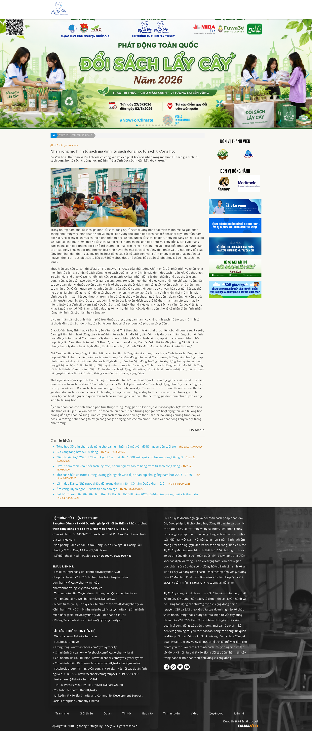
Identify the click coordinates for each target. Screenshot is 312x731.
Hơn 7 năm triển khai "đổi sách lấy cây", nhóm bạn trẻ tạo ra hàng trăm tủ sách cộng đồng (125, 467)
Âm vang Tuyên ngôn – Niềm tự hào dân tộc (99, 489)
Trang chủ (136, 9)
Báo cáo (196, 9)
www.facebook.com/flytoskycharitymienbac (112, 663)
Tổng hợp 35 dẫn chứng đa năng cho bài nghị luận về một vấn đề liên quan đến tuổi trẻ (130, 446)
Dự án (169, 9)
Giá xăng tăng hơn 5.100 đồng (91, 452)
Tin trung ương (82, 135)
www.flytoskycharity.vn (82, 636)
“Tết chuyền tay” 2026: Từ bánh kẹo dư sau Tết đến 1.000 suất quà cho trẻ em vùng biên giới (126, 459)
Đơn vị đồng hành (235, 171)
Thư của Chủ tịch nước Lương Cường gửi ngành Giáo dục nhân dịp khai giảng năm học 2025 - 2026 (128, 476)
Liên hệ (250, 9)
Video (194, 713)
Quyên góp (234, 9)
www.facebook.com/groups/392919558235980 (108, 674)
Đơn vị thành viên (235, 141)
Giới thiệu (154, 9)
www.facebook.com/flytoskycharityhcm (117, 658)
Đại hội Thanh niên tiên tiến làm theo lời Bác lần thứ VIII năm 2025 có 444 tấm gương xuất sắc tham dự (128, 496)
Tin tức (182, 9)
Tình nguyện (214, 9)
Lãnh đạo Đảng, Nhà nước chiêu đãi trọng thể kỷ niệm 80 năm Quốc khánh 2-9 (123, 483)
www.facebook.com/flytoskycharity (94, 647)
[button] (137, 125)
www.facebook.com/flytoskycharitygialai (106, 652)
